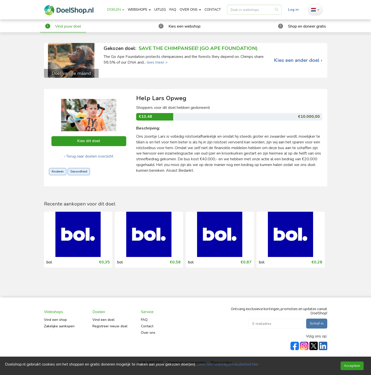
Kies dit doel (88, 141)
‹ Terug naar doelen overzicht (88, 156)
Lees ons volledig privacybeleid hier (227, 364)
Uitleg (160, 9)
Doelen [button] (115, 9)
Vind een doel (103, 319)
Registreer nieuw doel (109, 326)
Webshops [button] (139, 9)
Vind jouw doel (68, 26)
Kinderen (58, 171)
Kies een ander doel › (298, 60)
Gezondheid (78, 171)
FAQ (172, 9)
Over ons (148, 332)
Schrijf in (317, 323)
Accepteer (352, 365)
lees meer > (157, 62)
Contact (147, 326)
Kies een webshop (184, 26)
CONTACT (213, 9)
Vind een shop (55, 319)
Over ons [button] (190, 9)
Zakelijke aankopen (59, 326)
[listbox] (254, 10)
